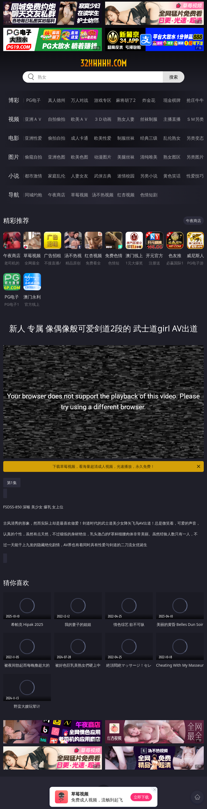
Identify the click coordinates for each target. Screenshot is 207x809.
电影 (13, 138)
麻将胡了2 (126, 100)
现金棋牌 (172, 100)
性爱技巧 (195, 176)
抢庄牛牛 (195, 100)
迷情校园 (125, 176)
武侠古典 (102, 176)
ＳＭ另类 (195, 119)
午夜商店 (56, 195)
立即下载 (141, 797)
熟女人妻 (125, 119)
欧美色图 (79, 157)
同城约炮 (33, 195)
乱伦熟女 (172, 138)
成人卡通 (79, 138)
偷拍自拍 (56, 138)
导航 (13, 194)
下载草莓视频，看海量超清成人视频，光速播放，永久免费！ (127, 466)
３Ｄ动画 (102, 119)
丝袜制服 (148, 119)
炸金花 (148, 100)
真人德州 (56, 100)
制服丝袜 (125, 138)
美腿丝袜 (125, 157)
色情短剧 (148, 195)
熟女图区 (172, 157)
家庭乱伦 (56, 176)
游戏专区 (102, 100)
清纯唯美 (148, 157)
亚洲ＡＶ (33, 119)
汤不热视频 (102, 195)
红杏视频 (125, 195)
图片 (13, 156)
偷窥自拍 (33, 157)
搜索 (173, 77)
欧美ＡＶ (79, 119)
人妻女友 (79, 176)
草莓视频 (79, 195)
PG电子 (33, 100)
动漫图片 (102, 157)
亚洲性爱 (33, 138)
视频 (13, 119)
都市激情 (33, 176)
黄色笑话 (172, 176)
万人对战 (79, 100)
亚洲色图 (56, 157)
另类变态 (195, 138)
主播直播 (172, 119)
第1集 (12, 482)
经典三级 (148, 138)
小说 (13, 175)
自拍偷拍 (56, 119)
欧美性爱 (102, 138)
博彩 (13, 100)
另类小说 (148, 176)
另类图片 (195, 157)
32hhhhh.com (103, 63)
